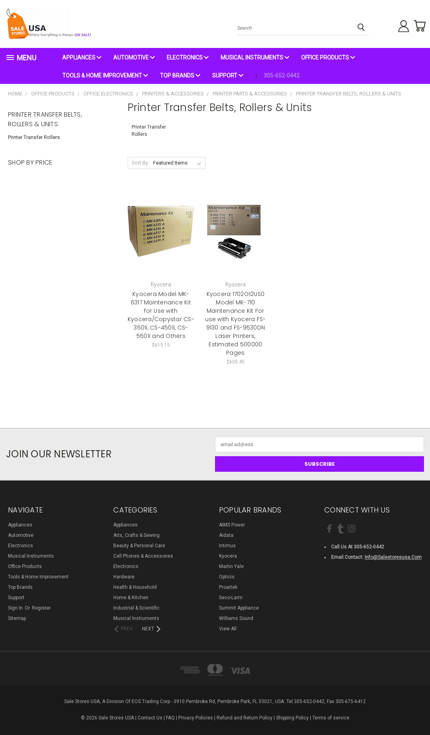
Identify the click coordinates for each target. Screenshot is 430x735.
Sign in (16, 608)
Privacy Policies (195, 718)
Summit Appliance (239, 608)
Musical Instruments (255, 57)
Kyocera (228, 556)
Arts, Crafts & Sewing (136, 535)
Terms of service (330, 718)
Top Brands (180, 75)
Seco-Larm (231, 597)
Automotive (134, 57)
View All (228, 629)
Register (41, 608)
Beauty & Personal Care (139, 545)
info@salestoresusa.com (393, 557)
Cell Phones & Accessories (143, 556)
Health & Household (135, 587)
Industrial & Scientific (136, 608)
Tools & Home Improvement (105, 75)
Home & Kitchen (130, 597)
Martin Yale (231, 566)
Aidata (226, 535)
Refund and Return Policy (244, 718)
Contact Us (150, 718)
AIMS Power (232, 525)
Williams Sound (236, 618)
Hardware (123, 577)
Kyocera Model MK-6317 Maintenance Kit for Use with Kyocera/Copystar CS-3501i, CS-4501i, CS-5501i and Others (161, 315)
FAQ (170, 718)
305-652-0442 (282, 75)
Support (227, 75)
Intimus (227, 545)
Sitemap (17, 618)
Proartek (228, 587)
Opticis (227, 577)
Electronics (188, 57)
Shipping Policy (292, 718)
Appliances (81, 57)
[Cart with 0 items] (418, 26)
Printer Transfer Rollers (34, 137)
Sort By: (140, 163)
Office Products (328, 57)
